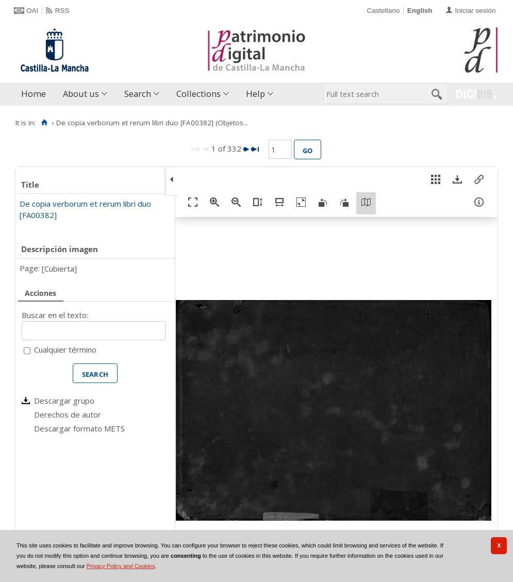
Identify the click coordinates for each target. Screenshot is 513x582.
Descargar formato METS (79, 428)
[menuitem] (36, 94)
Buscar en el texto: (55, 315)
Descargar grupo (64, 400)
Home (33, 93)
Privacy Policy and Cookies (121, 566)
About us (81, 93)
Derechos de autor (67, 414)
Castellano (383, 10)
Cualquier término (65, 349)
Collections (198, 93)
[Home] (44, 122)
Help (255, 93)
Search (137, 93)
